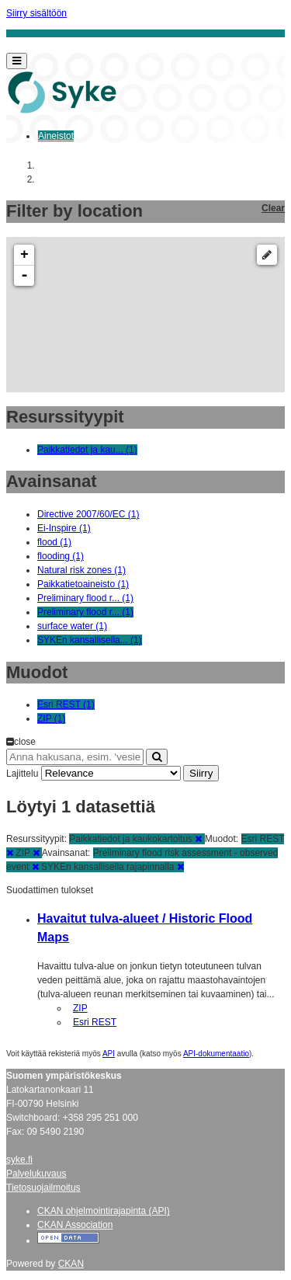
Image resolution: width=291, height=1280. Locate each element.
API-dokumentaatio (216, 1053)
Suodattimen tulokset (49, 890)
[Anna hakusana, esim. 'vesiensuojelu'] (75, 757)
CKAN (71, 1263)
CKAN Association (75, 1224)
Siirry (201, 773)
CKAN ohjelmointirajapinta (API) (103, 1210)
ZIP (80, 1008)
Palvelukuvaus (36, 1173)
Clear (273, 208)
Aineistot (56, 135)
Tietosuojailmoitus (43, 1187)
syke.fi (19, 1159)
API (108, 1053)
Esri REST (94, 1022)
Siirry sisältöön (36, 13)
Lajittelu (22, 773)
